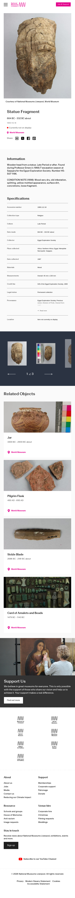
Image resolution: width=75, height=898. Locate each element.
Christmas (43, 815)
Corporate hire (45, 811)
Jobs (6, 787)
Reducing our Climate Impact (17, 797)
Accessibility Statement (38, 884)
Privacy (20, 881)
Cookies (56, 881)
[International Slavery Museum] (21, 732)
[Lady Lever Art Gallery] (21, 757)
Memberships (44, 783)
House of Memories (13, 815)
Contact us (9, 794)
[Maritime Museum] (54, 732)
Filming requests (46, 819)
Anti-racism (9, 819)
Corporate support (47, 787)
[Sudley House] (54, 745)
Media (6, 790)
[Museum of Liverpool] (21, 720)
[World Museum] (54, 720)
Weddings (43, 822)
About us (8, 783)
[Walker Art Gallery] (21, 745)
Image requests (11, 822)
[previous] (12, 374)
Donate (41, 794)
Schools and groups (13, 811)
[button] (17, 354)
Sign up (11, 845)
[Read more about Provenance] (53, 306)
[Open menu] (6, 5)
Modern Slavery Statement (37, 881)
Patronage (43, 790)
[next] (48, 374)
